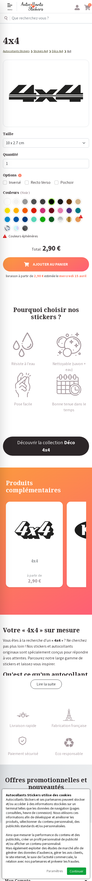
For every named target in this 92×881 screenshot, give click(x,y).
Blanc (7, 202)
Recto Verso (41, 182)
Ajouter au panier (46, 264)
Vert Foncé (51, 219)
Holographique (16, 228)
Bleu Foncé (25, 219)
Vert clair (43, 219)
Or (69, 219)
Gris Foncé (34, 202)
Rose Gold (78, 219)
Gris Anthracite (43, 202)
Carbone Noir (25, 228)
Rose (60, 210)
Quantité (10, 154)
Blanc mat (16, 202)
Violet (69, 210)
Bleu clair (7, 219)
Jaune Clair (7, 210)
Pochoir (67, 182)
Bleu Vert (34, 219)
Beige (78, 202)
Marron (69, 202)
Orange (25, 210)
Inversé (15, 182)
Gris (25, 202)
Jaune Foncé (16, 210)
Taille (8, 133)
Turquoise (78, 210)
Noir (51, 202)
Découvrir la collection (46, 446)
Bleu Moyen (16, 219)
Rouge (34, 210)
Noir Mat (60, 202)
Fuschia (43, 210)
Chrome (7, 228)
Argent (60, 219)
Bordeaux (51, 210)
